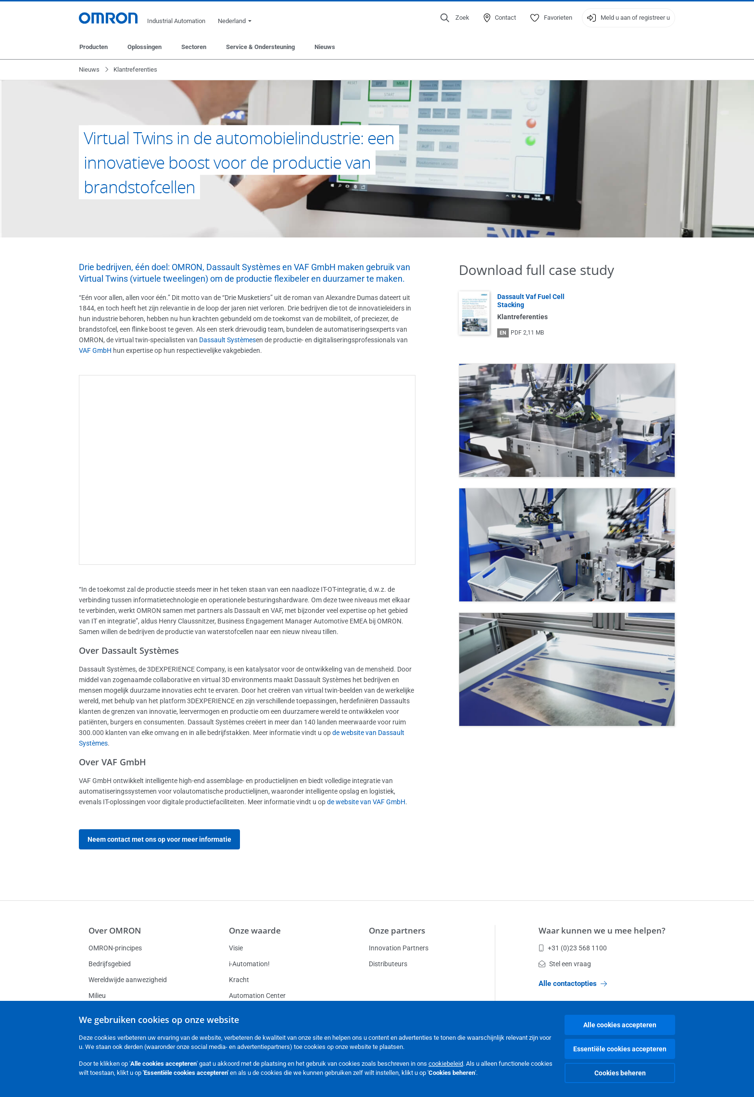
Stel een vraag (565, 964)
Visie (236, 948)
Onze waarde (255, 930)
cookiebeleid (445, 1063)
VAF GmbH (95, 350)
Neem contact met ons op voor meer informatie (159, 839)
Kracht (239, 980)
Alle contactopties (573, 983)
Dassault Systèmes (227, 340)
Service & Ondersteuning (260, 46)
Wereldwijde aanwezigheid (127, 980)
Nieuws (324, 46)
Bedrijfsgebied (109, 964)
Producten (93, 46)
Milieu (97, 995)
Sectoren (193, 46)
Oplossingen (144, 46)
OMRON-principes (115, 948)
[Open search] (455, 18)
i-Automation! (249, 964)
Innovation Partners (398, 948)
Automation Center (257, 995)
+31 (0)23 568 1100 (573, 948)
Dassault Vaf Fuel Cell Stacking (531, 301)
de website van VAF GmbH (366, 802)
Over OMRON (114, 930)
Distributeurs (388, 964)
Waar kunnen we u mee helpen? (602, 930)
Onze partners (397, 930)
